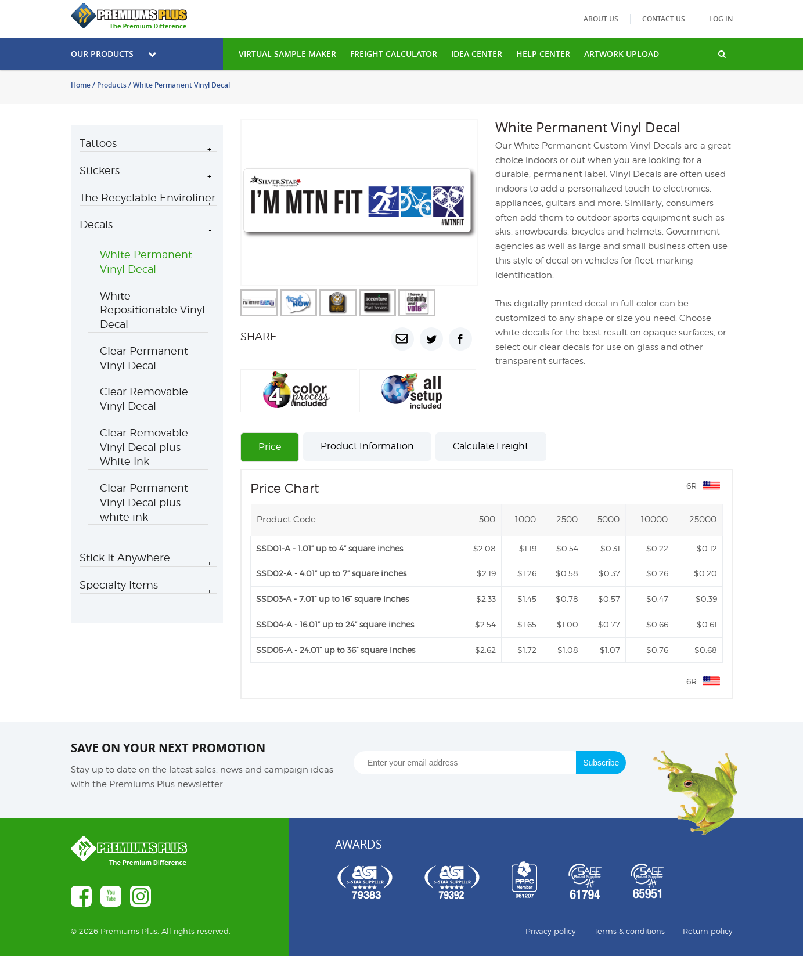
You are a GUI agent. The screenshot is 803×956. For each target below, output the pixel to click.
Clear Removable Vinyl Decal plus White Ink (144, 447)
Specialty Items (119, 585)
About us (601, 19)
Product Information (367, 446)
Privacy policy (550, 931)
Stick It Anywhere (125, 557)
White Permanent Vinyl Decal (146, 261)
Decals (96, 224)
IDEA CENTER (476, 53)
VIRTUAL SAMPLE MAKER (287, 53)
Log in (721, 19)
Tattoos (98, 143)
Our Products (113, 53)
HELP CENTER (543, 53)
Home (81, 85)
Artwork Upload (621, 53)
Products (112, 85)
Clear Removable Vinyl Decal (144, 398)
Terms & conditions (629, 931)
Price (269, 446)
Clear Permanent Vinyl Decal (144, 358)
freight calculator (393, 53)
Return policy (708, 931)
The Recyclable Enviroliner (147, 198)
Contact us (663, 19)
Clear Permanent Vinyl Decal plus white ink (144, 502)
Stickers (100, 170)
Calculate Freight (490, 446)
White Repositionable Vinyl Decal (152, 310)
